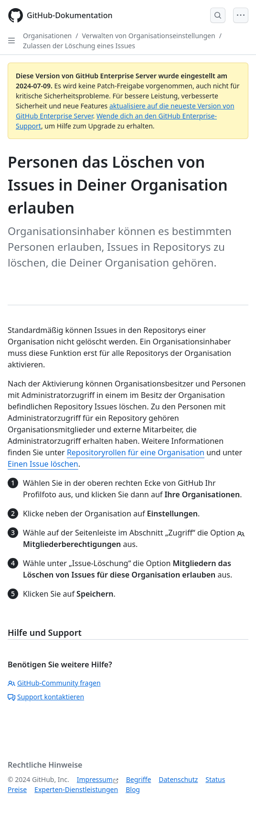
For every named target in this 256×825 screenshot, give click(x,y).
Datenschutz (178, 779)
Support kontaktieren (46, 696)
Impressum (95, 779)
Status (215, 779)
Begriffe (138, 779)
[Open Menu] (240, 15)
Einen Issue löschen (43, 464)
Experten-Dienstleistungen (76, 789)
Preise (17, 789)
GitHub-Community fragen (54, 682)
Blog (133, 789)
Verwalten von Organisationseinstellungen (148, 35)
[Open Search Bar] (217, 15)
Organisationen (47, 35)
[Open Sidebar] (11, 40)
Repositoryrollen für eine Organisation (135, 452)
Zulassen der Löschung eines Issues (79, 45)
